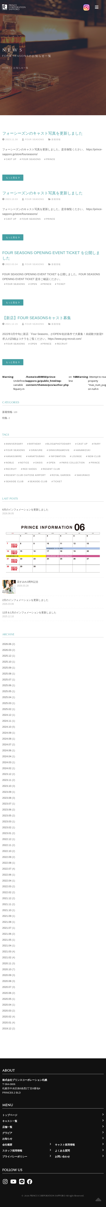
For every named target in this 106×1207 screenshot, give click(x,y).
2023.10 (6, 786)
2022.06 (6, 874)
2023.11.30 (10, 139)
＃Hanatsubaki (35, 456)
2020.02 (6, 1016)
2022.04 (6, 880)
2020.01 (6, 1022)
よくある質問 (62, 1150)
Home (6, 67)
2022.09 (6, 857)
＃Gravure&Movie (57, 450)
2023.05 (6, 815)
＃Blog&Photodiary (58, 444)
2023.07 (6, 803)
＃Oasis (38, 462)
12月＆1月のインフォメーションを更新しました (29, 612)
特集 (4, 418)
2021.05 (6, 939)
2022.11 (6, 845)
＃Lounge (75, 456)
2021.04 (6, 945)
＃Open (32, 284)
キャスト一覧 (9, 1121)
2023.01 (6, 833)
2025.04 (6, 697)
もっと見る (13, 177)
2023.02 (6, 827)
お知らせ (7, 1138)
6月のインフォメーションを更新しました (25, 509)
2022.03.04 (10, 264)
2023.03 (6, 821)
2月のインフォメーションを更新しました (25, 600)
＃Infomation (57, 456)
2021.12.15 (10, 324)
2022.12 (6, 839)
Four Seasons (33, 139)
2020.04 (6, 1004)
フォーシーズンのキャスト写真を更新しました (42, 133)
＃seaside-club (37, 481)
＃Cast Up (10, 159)
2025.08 (6, 673)
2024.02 (6, 768)
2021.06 (6, 933)
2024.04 (6, 756)
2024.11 (6, 720)
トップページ (9, 1115)
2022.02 (6, 892)
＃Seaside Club (14, 481)
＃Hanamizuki (82, 450)
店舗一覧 (7, 1127)
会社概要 (7, 1144)
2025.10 (6, 661)
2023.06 (6, 809)
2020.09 (6, 975)
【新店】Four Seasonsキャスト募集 (36, 318)
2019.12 (6, 1028)
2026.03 (6, 650)
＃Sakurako (82, 475)
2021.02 (6, 957)
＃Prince (49, 159)
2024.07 (6, 744)
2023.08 (6, 797)
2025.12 (6, 655)
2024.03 (6, 762)
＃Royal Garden (60, 475)
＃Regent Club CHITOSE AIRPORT (25, 475)
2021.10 (6, 910)
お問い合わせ (62, 1156)
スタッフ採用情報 (12, 1150)
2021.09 (6, 916)
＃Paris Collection (72, 462)
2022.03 (6, 886)
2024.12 (6, 714)
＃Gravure (36, 450)
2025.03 (6, 703)
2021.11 (6, 904)
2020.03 (6, 1010)
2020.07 (6, 987)
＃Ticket (60, 284)
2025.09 (6, 667)
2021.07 (6, 927)
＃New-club (93, 456)
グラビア (7, 1133)
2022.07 (6, 868)
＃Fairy (96, 444)
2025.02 (6, 709)
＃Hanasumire (13, 456)
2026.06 (6, 644)
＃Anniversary (13, 444)
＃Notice (23, 462)
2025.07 (6, 679)
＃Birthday (34, 444)
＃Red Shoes (28, 469)
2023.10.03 (10, 199)
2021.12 (6, 898)
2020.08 (6, 981)
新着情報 (56, 139)
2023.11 (6, 780)
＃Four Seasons (30, 159)
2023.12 (6, 774)
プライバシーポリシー (14, 1156)
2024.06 (6, 750)
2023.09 (6, 791)
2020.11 (6, 963)
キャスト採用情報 (65, 1144)
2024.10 (6, 726)
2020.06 (6, 993)
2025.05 (6, 691)
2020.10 (6, 969)
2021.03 (6, 951)
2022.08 (6, 862)
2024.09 (6, 732)
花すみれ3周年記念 (27, 581)
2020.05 (6, 998)
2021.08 (6, 921)
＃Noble (9, 462)
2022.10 (6, 851)
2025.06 (6, 685)
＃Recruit (61, 344)
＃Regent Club (50, 469)
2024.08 (6, 738)
